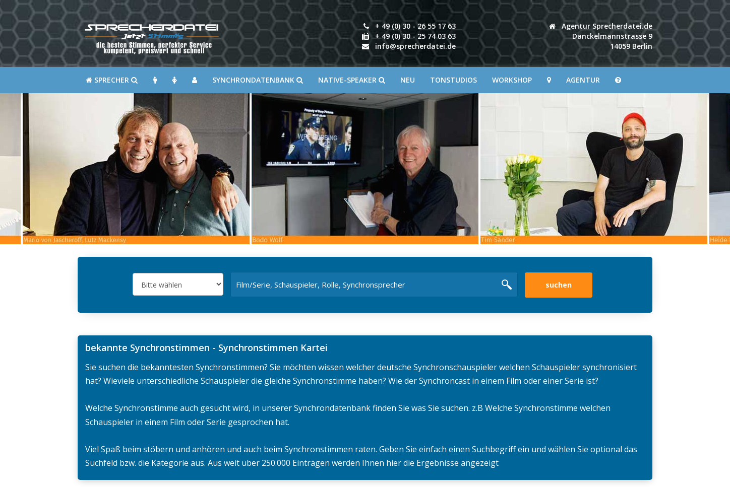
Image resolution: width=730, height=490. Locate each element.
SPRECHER (112, 80)
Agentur (583, 80)
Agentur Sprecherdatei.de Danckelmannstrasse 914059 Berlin (600, 36)
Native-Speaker (351, 80)
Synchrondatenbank (257, 80)
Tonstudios (453, 80)
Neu (407, 80)
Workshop (512, 80)
